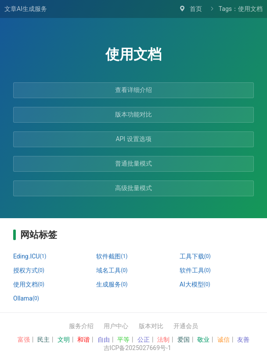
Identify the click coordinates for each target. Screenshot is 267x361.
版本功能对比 (133, 114)
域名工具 (111, 270)
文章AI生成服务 (25, 8)
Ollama (26, 298)
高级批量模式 (133, 187)
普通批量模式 (133, 163)
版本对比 (151, 325)
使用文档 (28, 284)
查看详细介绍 (133, 89)
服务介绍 (81, 325)
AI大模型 (195, 284)
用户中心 (116, 325)
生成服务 (111, 284)
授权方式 (28, 270)
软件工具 (195, 270)
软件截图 (111, 256)
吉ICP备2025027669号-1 (137, 347)
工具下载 (195, 256)
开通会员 (185, 325)
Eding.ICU (29, 256)
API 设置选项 (133, 138)
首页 (196, 8)
